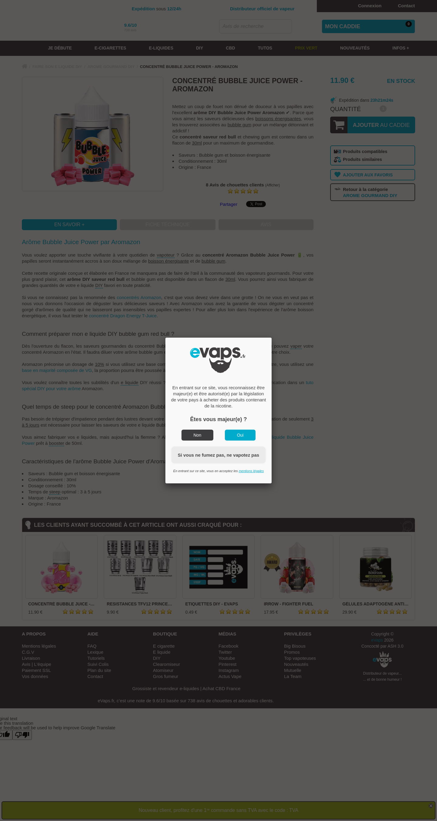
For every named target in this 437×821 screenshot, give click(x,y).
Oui (240, 435)
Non (198, 435)
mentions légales (251, 471)
